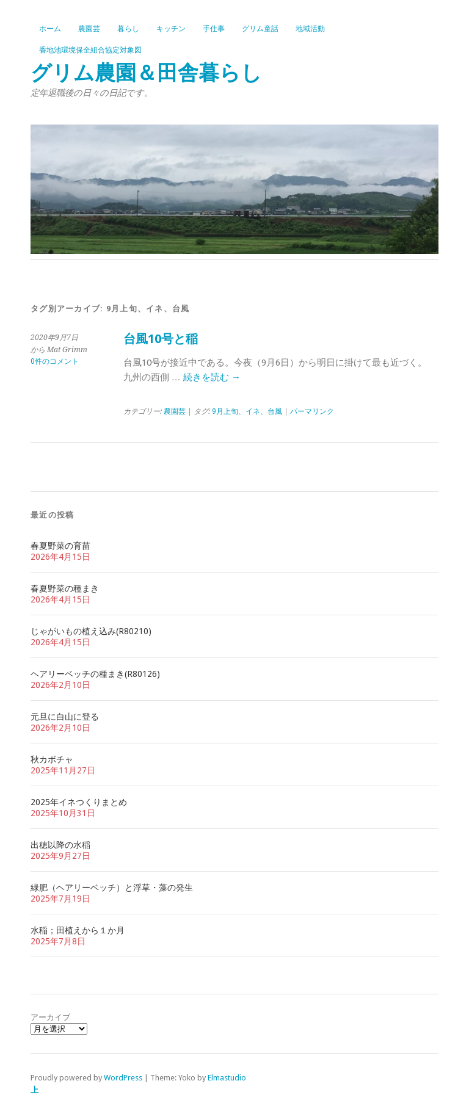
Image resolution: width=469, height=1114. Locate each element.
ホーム (50, 28)
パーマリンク (312, 411)
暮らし (128, 28)
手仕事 (214, 28)
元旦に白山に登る (65, 717)
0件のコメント (55, 361)
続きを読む (212, 377)
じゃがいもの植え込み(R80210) (91, 631)
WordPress (123, 1077)
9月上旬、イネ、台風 (247, 411)
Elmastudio (227, 1077)
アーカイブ (50, 1017)
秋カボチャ (52, 759)
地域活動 (310, 28)
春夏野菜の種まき (65, 588)
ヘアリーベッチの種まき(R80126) (95, 674)
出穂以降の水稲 (60, 845)
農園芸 (89, 28)
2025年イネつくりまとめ (79, 802)
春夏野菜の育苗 (60, 546)
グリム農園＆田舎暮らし (146, 73)
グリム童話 (260, 28)
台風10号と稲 (160, 339)
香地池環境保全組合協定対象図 (90, 50)
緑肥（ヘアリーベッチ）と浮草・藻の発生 (112, 887)
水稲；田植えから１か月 (78, 930)
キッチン (171, 28)
